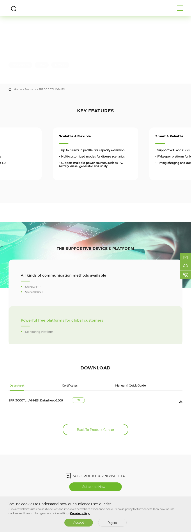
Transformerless (20, 64)
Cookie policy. (80, 513)
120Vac (41, 64)
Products (30, 89)
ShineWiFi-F (34, 302)
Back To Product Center (95, 430)
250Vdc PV (60, 64)
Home (18, 89)
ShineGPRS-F (35, 307)
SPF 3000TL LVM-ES (52, 89)
